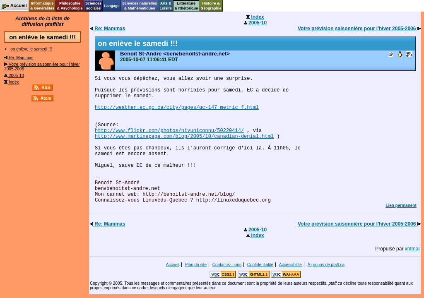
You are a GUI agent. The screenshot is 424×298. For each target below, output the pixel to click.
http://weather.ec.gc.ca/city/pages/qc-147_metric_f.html (177, 108)
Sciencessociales (93, 5)
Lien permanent (400, 205)
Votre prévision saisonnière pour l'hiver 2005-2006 (359, 28)
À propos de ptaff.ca (326, 264)
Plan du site (196, 264)
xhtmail (413, 249)
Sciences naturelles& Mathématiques (139, 5)
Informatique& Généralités (42, 5)
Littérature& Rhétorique (186, 5)
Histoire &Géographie (211, 5)
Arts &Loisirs (166, 5)
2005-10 (14, 75)
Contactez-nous (226, 264)
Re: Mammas (18, 57)
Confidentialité (260, 264)
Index (11, 82)
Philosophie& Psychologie (69, 5)
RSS (45, 87)
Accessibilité (290, 264)
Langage (111, 6)
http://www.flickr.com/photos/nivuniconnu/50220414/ (169, 131)
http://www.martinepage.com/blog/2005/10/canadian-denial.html (184, 136)
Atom (46, 98)
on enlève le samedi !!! (31, 49)
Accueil (172, 264)
